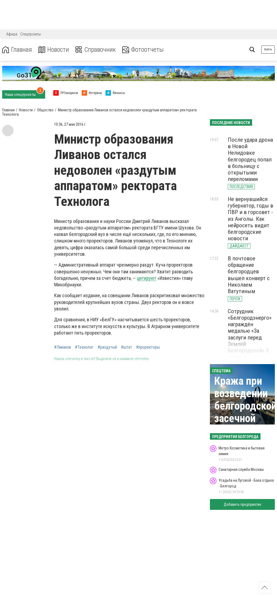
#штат (126, 347)
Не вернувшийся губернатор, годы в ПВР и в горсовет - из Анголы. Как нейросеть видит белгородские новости (250, 219)
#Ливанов (62, 347)
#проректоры (148, 347)
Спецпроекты (30, 34)
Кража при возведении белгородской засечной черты (245, 406)
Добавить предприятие (242, 504)
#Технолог (84, 347)
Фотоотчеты (143, 49)
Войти (268, 49)
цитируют (146, 278)
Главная (17, 49)
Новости (53, 49)
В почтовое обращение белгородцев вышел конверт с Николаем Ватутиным (249, 274)
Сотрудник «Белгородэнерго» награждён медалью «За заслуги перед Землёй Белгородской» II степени (250, 334)
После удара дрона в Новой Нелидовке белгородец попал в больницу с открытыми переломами (250, 159)
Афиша (11, 34)
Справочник (95, 49)
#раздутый (107, 347)
